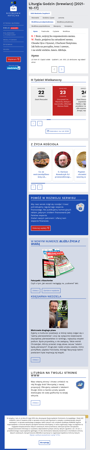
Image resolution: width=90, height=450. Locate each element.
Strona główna (11, 23)
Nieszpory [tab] (57, 26)
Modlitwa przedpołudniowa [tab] (42, 22)
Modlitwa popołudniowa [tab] (40, 26)
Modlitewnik (10, 40)
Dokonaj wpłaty (40, 228)
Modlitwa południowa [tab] (65, 22)
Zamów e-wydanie (51, 290)
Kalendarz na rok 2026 (58, 131)
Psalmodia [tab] (45, 31)
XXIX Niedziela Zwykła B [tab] (40, 13)
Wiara (6, 49)
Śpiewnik (8, 44)
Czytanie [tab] (56, 31)
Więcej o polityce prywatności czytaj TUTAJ (45, 435)
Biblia (10, 28)
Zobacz (35, 290)
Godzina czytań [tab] (48, 18)
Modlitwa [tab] (66, 31)
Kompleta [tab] (68, 26)
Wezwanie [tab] (35, 18)
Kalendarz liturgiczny (9, 34)
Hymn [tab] (35, 31)
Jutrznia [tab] (61, 18)
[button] (33, 123)
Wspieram (13, 59)
